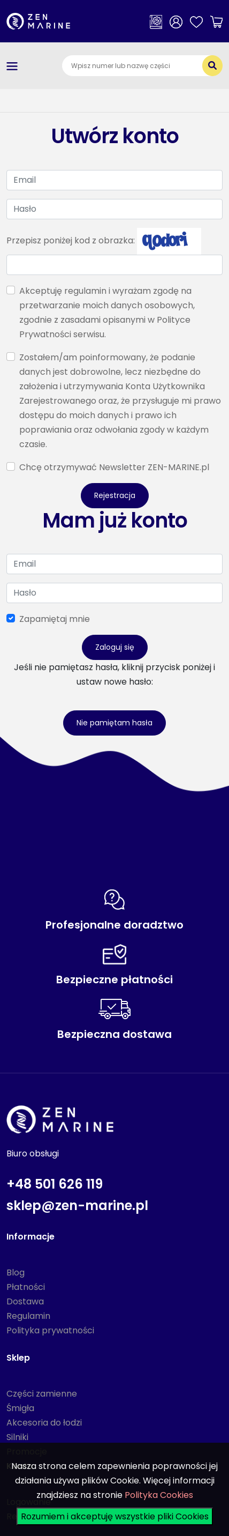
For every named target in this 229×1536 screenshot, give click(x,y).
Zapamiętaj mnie (54, 619)
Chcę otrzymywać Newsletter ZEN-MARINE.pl (114, 467)
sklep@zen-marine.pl (77, 1205)
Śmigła (20, 1408)
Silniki (17, 1437)
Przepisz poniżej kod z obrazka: (70, 240)
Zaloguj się (114, 647)
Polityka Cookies (159, 1495)
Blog (15, 1272)
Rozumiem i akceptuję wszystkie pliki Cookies (115, 1516)
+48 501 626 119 (54, 1184)
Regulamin (28, 1316)
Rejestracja (114, 495)
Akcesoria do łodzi (44, 1422)
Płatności (25, 1287)
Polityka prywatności (50, 1330)
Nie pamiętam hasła (114, 722)
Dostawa (25, 1301)
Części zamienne (41, 1393)
